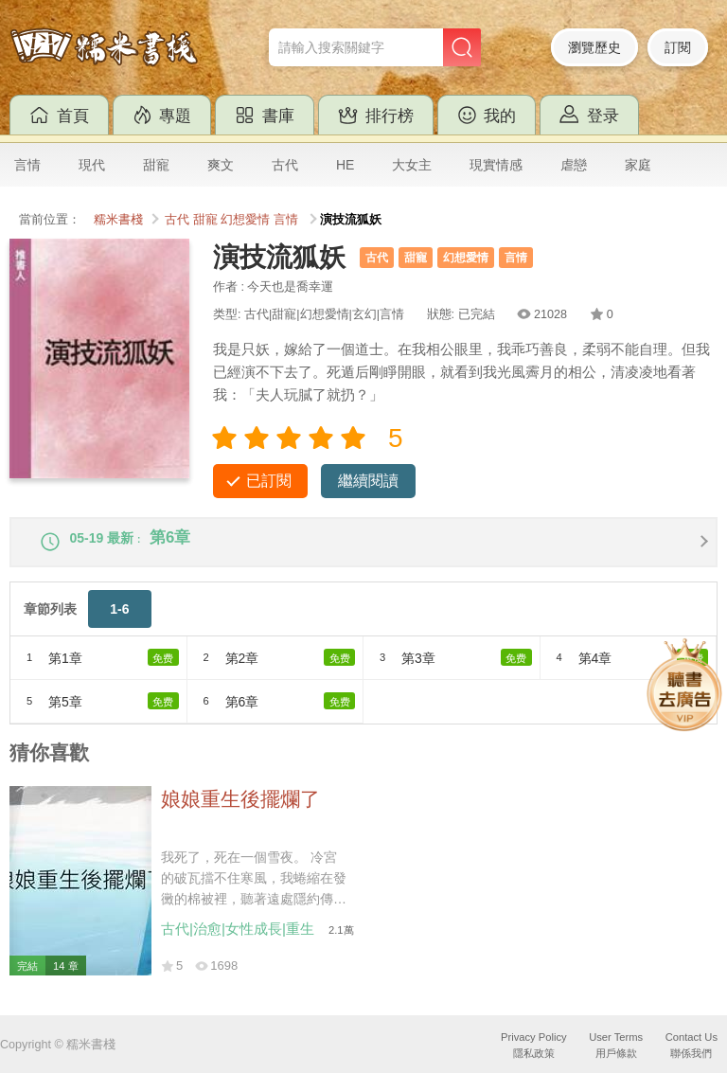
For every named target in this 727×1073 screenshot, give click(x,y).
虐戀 (573, 164)
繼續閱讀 (368, 481)
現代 (92, 164)
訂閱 (678, 47)
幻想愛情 (245, 219)
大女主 (412, 164)
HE (345, 164)
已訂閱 (269, 481)
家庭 (638, 164)
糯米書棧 (118, 219)
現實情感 (496, 164)
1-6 (119, 621)
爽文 (220, 164)
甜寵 (156, 164)
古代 (285, 164)
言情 (27, 164)
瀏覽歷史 (594, 47)
